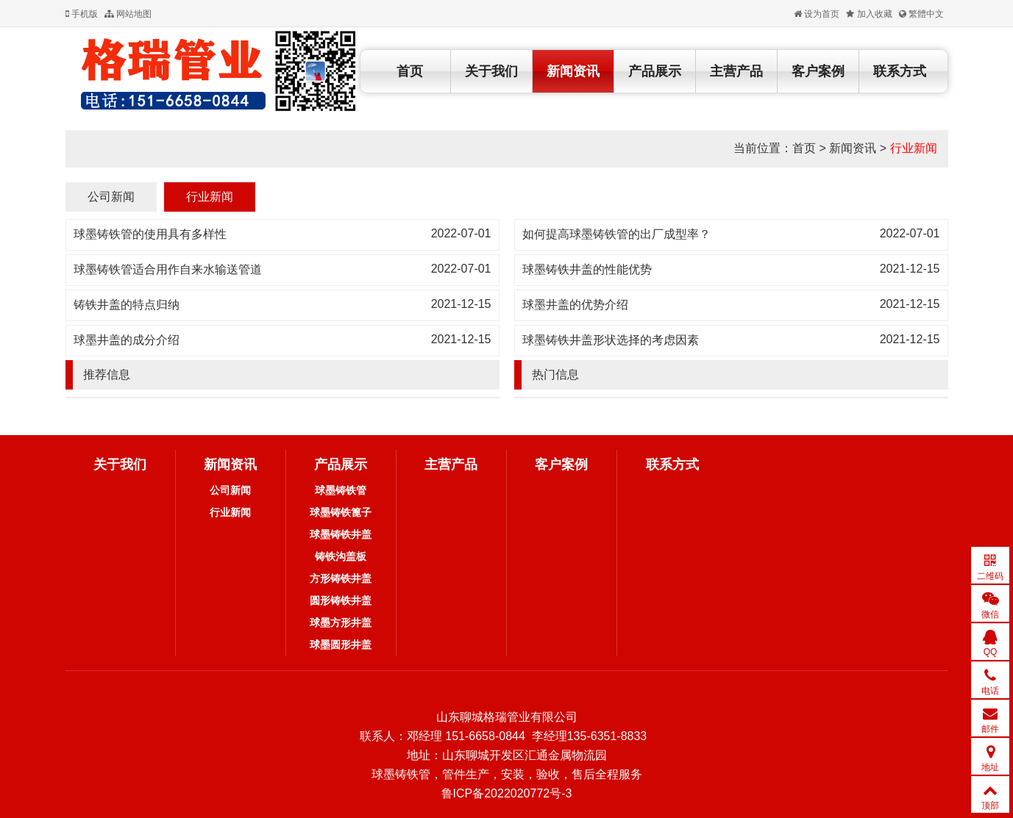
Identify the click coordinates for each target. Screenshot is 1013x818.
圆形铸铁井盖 (341, 600)
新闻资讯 (573, 71)
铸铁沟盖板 (340, 556)
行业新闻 (913, 148)
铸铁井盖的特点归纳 (127, 304)
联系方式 (899, 71)
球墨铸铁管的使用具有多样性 (150, 234)
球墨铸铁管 (340, 490)
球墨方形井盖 (341, 622)
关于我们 (491, 71)
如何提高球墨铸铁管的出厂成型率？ (616, 234)
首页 (410, 71)
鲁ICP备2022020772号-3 (506, 793)
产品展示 (654, 71)
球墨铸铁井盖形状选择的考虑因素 (610, 340)
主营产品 (736, 71)
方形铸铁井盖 (341, 578)
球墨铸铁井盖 (341, 534)
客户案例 (818, 71)
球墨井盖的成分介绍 (127, 340)
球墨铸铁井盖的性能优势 (587, 269)
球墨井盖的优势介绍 (575, 304)
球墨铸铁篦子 (341, 512)
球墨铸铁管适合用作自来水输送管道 (168, 269)
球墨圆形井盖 (341, 644)
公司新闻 (111, 196)
